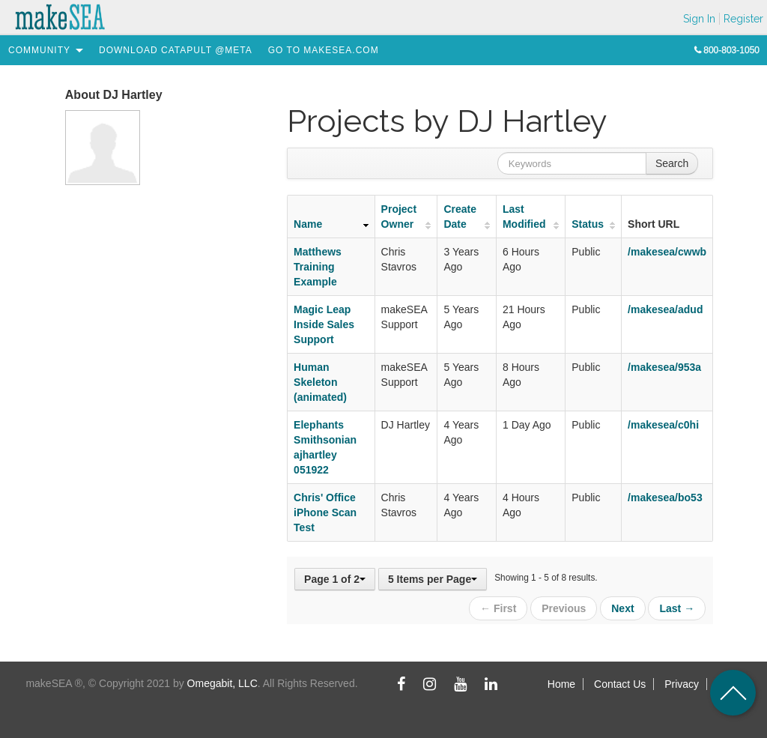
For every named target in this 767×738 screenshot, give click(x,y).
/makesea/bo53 (665, 497)
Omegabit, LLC (222, 683)
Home (561, 684)
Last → (676, 608)
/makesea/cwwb (667, 252)
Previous (564, 608)
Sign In (699, 19)
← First (498, 608)
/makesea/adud (665, 309)
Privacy (681, 684)
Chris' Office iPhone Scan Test (325, 512)
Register (743, 19)
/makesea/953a (664, 367)
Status (588, 224)
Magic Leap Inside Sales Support (324, 324)
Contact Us (620, 684)
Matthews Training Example (318, 267)
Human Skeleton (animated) (320, 382)
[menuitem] (39, 50)
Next (622, 608)
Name (308, 224)
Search (671, 163)
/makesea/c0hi (663, 425)
